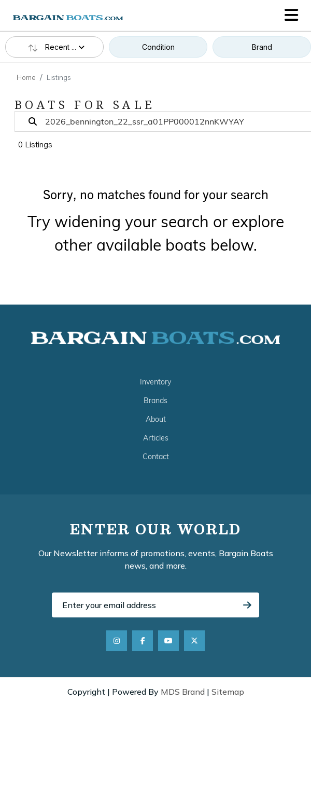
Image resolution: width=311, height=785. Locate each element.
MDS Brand (183, 691)
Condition (158, 47)
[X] (194, 640)
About (156, 419)
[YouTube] (168, 640)
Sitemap (227, 691)
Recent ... (54, 47)
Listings (59, 78)
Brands (155, 400)
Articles (155, 438)
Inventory (155, 382)
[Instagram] (116, 640)
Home (26, 78)
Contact (156, 456)
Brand (262, 47)
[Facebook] (142, 640)
